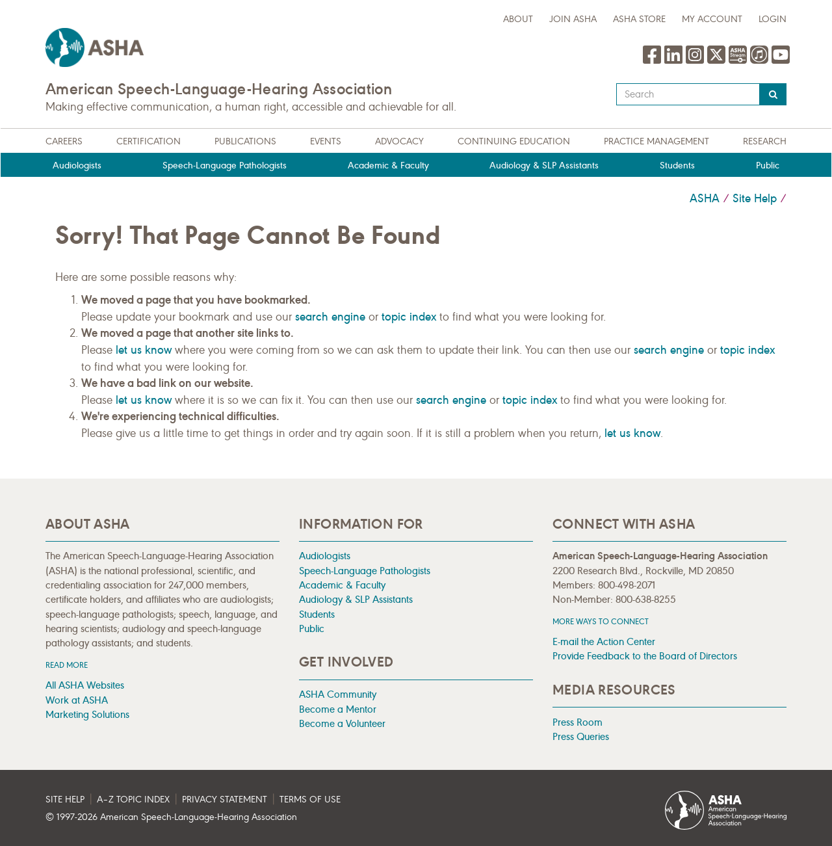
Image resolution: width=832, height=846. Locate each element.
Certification (148, 141)
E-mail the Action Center (603, 641)
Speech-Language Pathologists (224, 165)
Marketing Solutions (87, 714)
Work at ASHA (77, 700)
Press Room (577, 722)
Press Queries (580, 736)
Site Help (755, 198)
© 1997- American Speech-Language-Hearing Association (171, 817)
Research (764, 141)
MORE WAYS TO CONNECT (600, 621)
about (518, 19)
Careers (64, 141)
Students (677, 165)
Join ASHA (573, 19)
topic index (409, 317)
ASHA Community (337, 694)
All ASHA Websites (85, 685)
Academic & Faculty (388, 165)
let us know (144, 350)
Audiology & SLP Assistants (544, 165)
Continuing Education (514, 141)
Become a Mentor (337, 709)
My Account (712, 19)
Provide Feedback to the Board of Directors (644, 656)
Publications (245, 141)
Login (772, 19)
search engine (330, 317)
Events (325, 141)
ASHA (705, 198)
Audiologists (77, 165)
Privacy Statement (224, 799)
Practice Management (656, 141)
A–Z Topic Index (133, 799)
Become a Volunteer (342, 723)
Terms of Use (310, 799)
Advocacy (399, 141)
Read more (67, 665)
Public (767, 165)
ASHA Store (639, 19)
